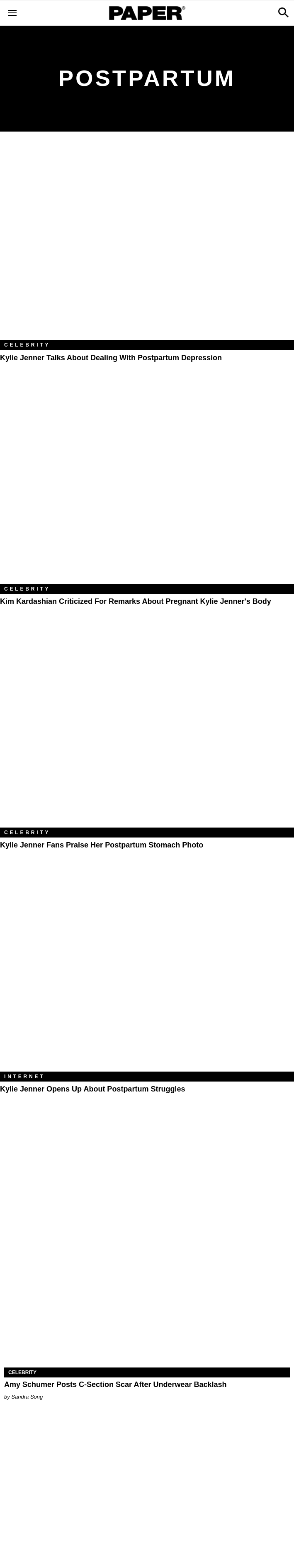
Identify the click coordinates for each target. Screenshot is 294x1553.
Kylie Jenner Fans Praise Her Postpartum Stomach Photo (101, 845)
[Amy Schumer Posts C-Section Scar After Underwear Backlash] (147, 1295)
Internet (24, 1076)
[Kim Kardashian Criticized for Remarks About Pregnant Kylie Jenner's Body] (147, 486)
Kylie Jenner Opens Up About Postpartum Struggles (92, 1089)
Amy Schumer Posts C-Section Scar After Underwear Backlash (115, 1384)
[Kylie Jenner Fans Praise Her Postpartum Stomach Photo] (147, 729)
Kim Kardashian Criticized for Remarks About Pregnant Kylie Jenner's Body (135, 601)
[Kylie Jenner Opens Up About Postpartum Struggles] (147, 973)
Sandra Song (27, 1397)
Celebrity (27, 345)
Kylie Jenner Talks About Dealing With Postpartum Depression (111, 358)
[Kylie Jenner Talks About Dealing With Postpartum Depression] (147, 242)
